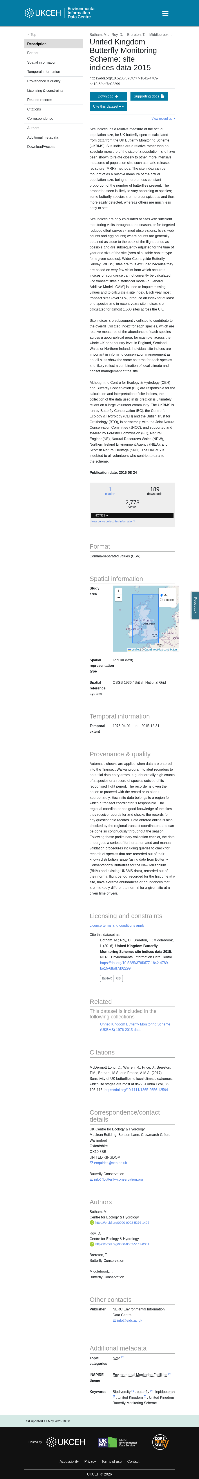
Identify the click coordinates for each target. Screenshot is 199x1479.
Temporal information (43, 71)
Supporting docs (149, 96)
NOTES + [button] (101, 515)
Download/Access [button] (41, 147)
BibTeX (107, 978)
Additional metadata (42, 137)
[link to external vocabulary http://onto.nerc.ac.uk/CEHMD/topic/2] (133, 1392)
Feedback (195, 605)
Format (32, 53)
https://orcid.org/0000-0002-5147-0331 (119, 1244)
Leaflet (133, 649)
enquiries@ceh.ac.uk (108, 1163)
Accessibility (69, 1461)
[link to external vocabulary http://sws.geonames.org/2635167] (145, 1397)
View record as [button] (162, 118)
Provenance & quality (43, 81)
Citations (34, 109)
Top (31, 35)
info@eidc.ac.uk (127, 1320)
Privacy (90, 1461)
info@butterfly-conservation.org (116, 1179)
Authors (33, 128)
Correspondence (40, 118)
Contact (133, 1461)
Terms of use (111, 1461)
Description (37, 44)
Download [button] (108, 96)
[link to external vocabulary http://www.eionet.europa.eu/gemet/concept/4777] (114, 1397)
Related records (39, 100)
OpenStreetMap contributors (160, 649)
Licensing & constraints (45, 90)
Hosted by (58, 1442)
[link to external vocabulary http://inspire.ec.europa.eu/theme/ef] (169, 1375)
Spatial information (41, 62)
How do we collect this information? (113, 521)
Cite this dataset (108, 106)
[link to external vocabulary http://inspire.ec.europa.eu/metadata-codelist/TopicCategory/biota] (122, 1358)
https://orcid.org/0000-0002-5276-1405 (119, 1222)
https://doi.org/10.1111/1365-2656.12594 (136, 1090)
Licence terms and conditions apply (117, 925)
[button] (118, 591)
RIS (118, 978)
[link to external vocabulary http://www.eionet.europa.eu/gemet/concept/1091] (151, 1392)
